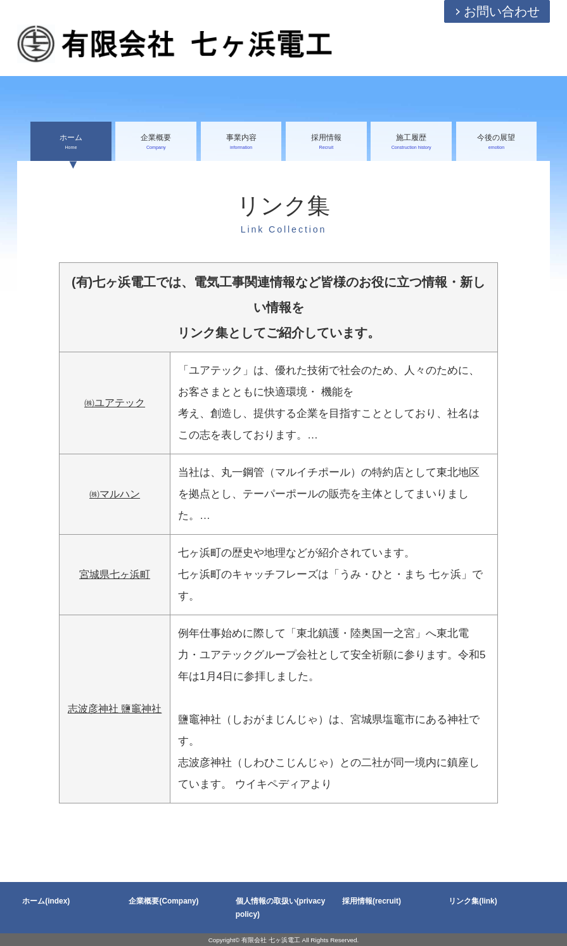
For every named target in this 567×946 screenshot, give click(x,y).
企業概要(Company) (163, 901)
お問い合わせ (502, 11)
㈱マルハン (114, 494)
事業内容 (241, 142)
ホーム (70, 142)
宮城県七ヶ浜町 (114, 574)
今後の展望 (496, 142)
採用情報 (326, 142)
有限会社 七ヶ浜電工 (270, 939)
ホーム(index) (46, 901)
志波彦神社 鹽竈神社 (115, 708)
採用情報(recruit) (371, 901)
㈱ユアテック (114, 402)
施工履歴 (411, 142)
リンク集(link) (473, 901)
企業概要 (155, 142)
